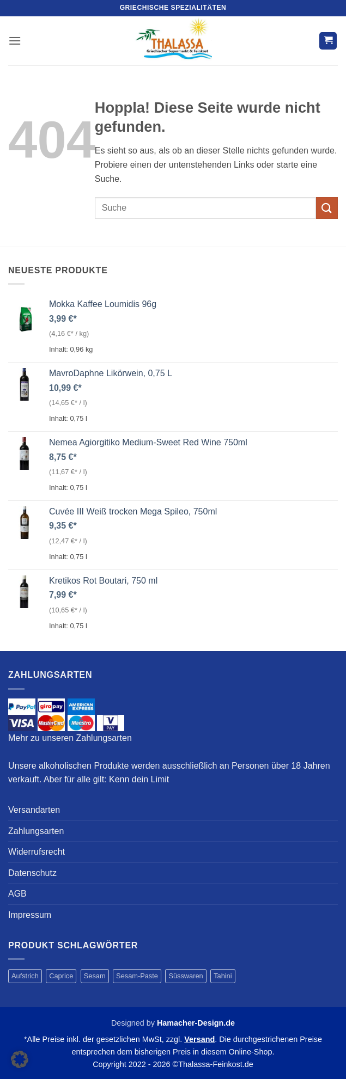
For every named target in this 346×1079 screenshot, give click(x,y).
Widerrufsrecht (36, 851)
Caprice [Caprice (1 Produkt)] (61, 976)
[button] (14, 40)
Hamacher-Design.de (196, 1023)
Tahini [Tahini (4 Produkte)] (223, 976)
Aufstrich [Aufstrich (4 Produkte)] (25, 976)
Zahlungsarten (36, 831)
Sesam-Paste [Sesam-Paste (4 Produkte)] (137, 976)
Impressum (29, 914)
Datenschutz (32, 873)
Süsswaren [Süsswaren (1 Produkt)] (185, 976)
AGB (17, 893)
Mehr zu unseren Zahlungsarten (70, 738)
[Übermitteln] (327, 207)
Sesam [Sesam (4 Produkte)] (95, 976)
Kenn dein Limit (139, 779)
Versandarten (34, 809)
